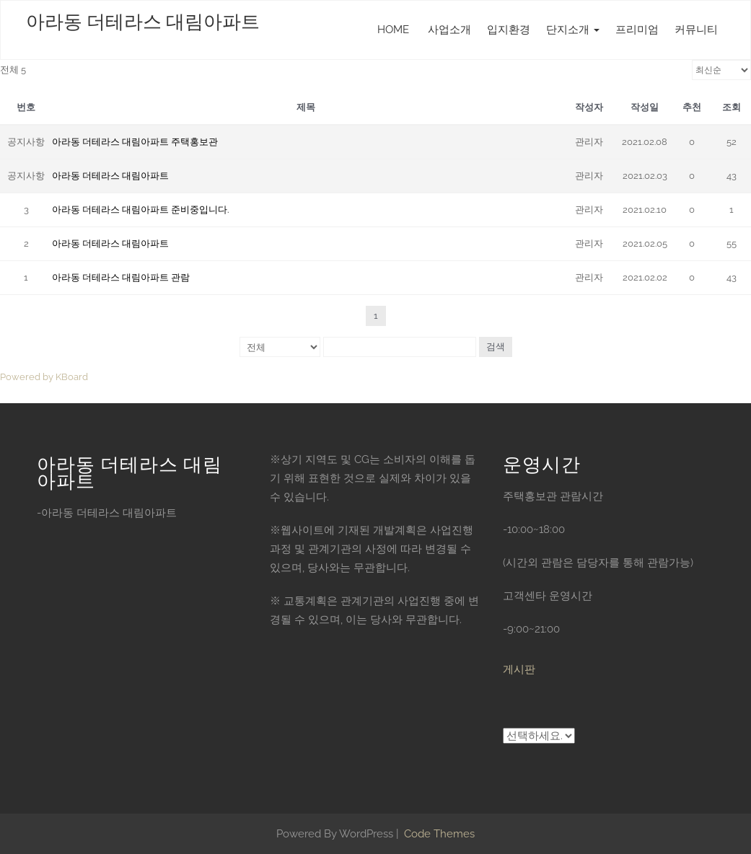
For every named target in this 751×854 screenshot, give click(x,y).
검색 (495, 346)
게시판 (519, 669)
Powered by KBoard (44, 376)
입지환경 (508, 29)
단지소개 (573, 29)
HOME (393, 29)
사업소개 (448, 29)
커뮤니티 (696, 29)
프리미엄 (637, 29)
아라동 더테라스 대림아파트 (143, 22)
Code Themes (438, 833)
